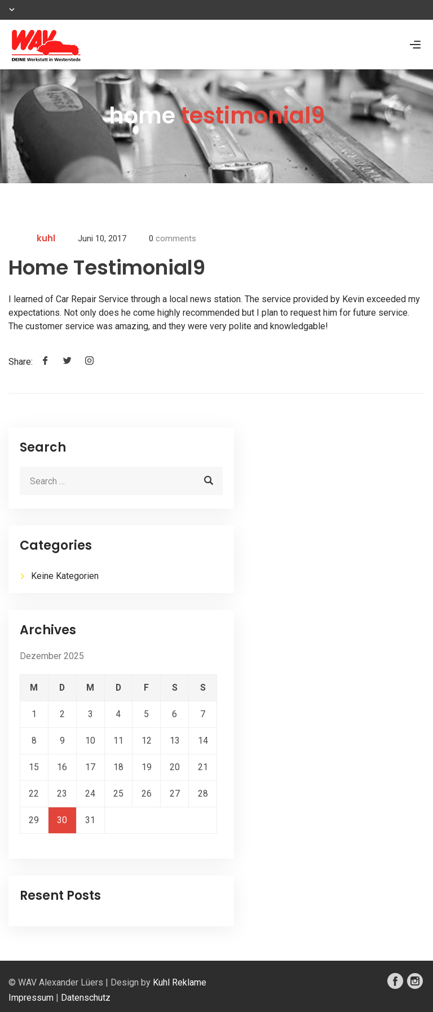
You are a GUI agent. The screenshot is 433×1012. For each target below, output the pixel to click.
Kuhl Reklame (179, 982)
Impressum (31, 997)
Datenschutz (86, 997)
